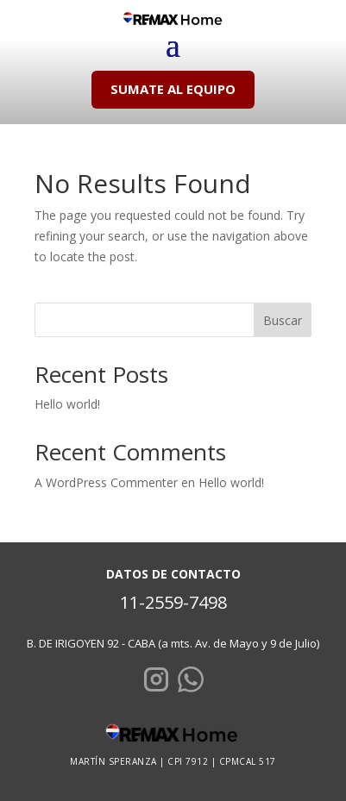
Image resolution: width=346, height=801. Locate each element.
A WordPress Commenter (106, 482)
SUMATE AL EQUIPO (173, 88)
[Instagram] (156, 682)
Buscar (282, 320)
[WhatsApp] (191, 682)
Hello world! (67, 404)
